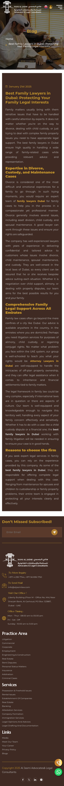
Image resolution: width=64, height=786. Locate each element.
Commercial (8, 643)
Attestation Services (12, 710)
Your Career (8, 745)
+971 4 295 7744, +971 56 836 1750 (25, 577)
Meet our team (10, 741)
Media (5, 738)
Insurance (7, 670)
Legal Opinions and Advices (16, 721)
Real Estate (7, 702)
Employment (9, 651)
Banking (6, 706)
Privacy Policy (9, 749)
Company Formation (12, 714)
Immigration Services (13, 718)
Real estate (7, 658)
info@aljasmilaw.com (19, 587)
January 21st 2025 (18, 86)
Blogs (5, 753)
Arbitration (7, 674)
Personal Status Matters (14, 666)
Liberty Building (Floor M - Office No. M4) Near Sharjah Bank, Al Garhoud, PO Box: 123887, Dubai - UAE (31, 601)
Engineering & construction (16, 655)
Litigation (7, 639)
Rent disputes (9, 662)
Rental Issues (9, 694)
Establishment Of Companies (17, 698)
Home (9, 38)
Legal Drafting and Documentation (20, 725)
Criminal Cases (9, 678)
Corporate (7, 647)
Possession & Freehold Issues (17, 690)
